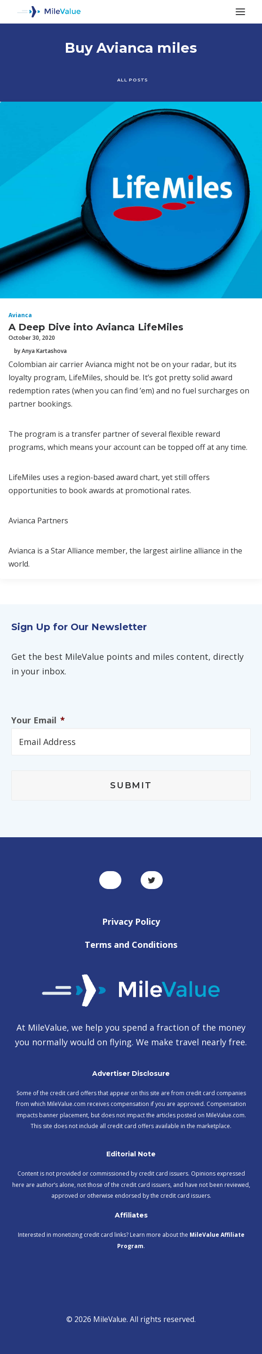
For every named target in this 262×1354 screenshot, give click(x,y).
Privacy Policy (131, 921)
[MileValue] (49, 11)
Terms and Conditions (131, 944)
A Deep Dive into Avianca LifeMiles (95, 327)
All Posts (132, 79)
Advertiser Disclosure (131, 1073)
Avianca (20, 315)
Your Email (38, 720)
